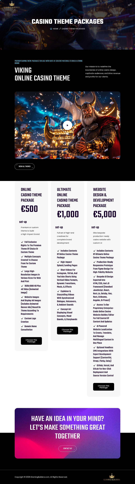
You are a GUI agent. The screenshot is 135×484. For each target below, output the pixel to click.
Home (54, 28)
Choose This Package (31, 341)
